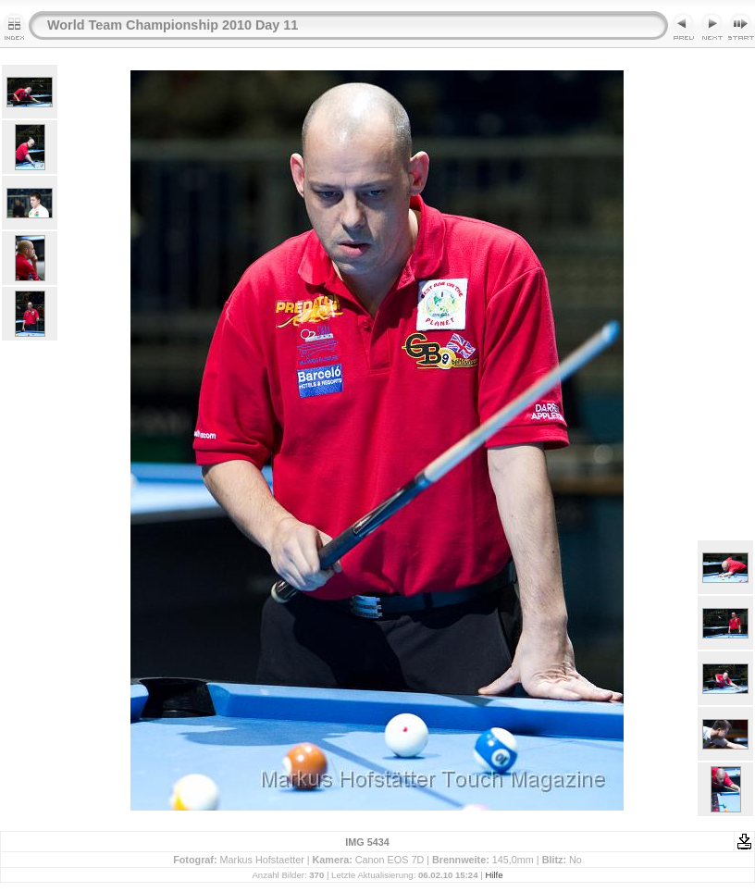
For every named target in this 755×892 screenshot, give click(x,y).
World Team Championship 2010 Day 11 (172, 25)
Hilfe (493, 875)
